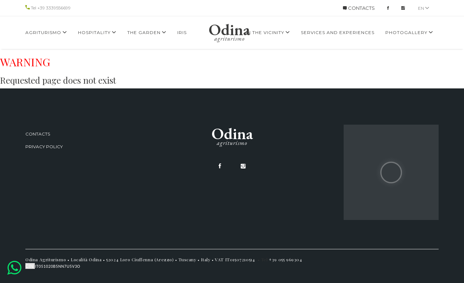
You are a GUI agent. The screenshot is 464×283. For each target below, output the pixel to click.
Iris (182, 32)
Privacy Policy (44, 146)
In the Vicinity (268, 32)
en (423, 8)
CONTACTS (359, 8)
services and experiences (337, 32)
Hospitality (97, 32)
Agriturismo (46, 32)
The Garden (146, 32)
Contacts (37, 134)
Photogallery (409, 32)
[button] (14, 267)
